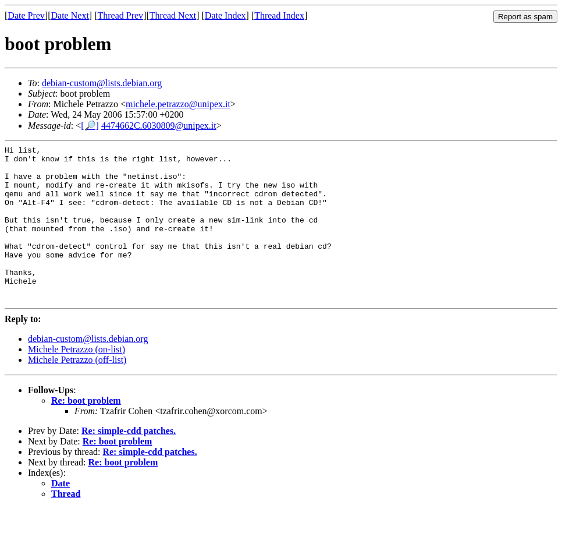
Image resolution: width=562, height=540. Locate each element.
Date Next (70, 15)
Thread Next (173, 15)
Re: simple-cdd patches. (128, 462)
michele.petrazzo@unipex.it (178, 104)
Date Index (225, 15)
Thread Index (279, 15)
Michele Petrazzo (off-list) (77, 391)
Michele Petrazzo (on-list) (76, 381)
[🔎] (90, 125)
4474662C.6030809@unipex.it (158, 125)
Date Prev (26, 15)
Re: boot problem (86, 432)
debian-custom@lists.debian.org (102, 83)
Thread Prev (120, 15)
